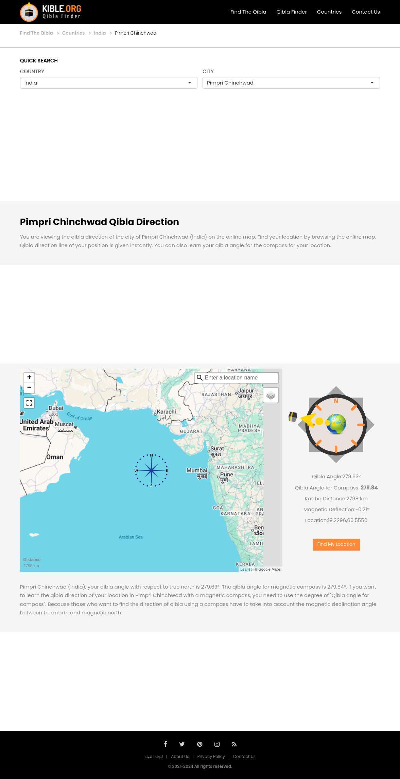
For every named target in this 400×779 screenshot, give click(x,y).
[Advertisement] (200, 152)
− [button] (29, 388)
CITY (208, 71)
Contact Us (366, 11)
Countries (329, 11)
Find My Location (336, 544)
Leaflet (245, 569)
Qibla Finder (292, 11)
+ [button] (29, 378)
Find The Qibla (248, 11)
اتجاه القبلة (153, 756)
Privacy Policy (211, 756)
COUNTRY (32, 71)
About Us (180, 756)
